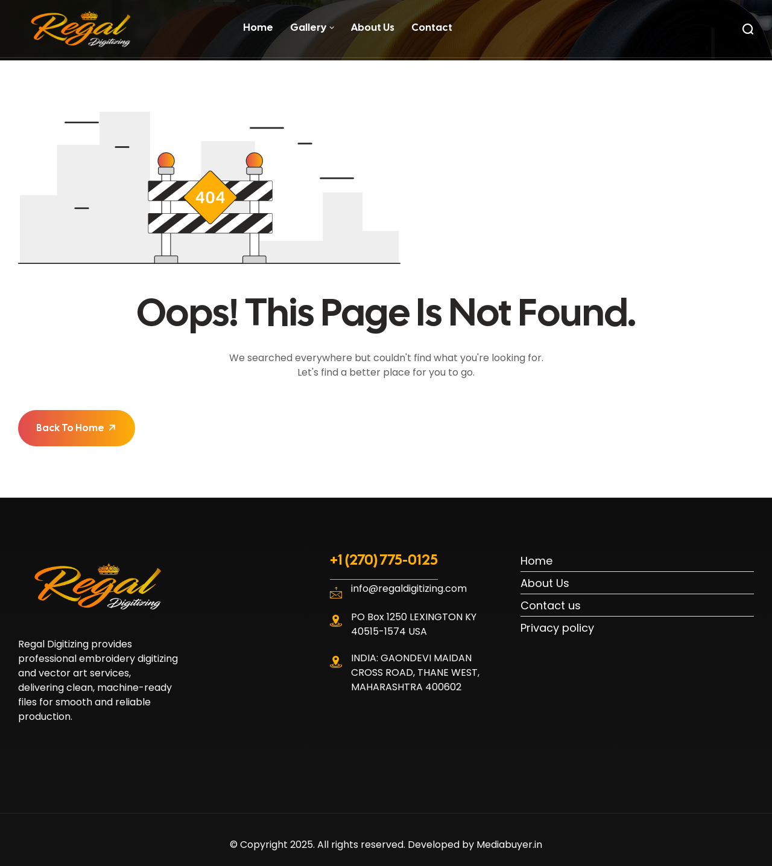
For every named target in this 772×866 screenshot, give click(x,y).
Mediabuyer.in (509, 845)
